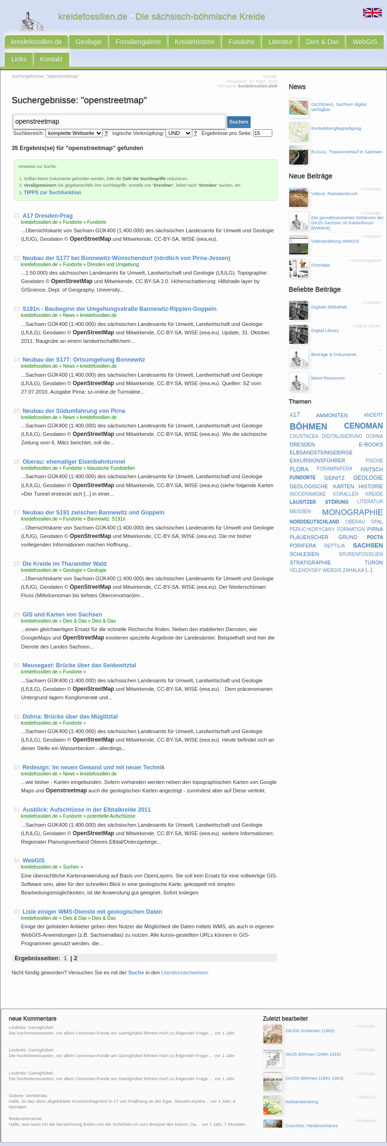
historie (371, 470)
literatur (370, 486)
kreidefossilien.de (30, 43)
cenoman (363, 410)
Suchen (238, 105)
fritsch (372, 453)
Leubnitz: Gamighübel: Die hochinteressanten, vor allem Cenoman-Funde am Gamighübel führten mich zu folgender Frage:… (111, 1012)
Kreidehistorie (157, 43)
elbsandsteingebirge (321, 437)
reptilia (334, 530)
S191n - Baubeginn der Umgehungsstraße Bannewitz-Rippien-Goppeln (120, 291)
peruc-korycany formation (327, 513)
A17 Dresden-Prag (48, 198)
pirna (375, 514)
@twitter (303, 1138)
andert (373, 399)
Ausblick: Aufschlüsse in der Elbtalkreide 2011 (87, 792)
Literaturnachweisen (184, 954)
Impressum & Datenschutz (85, 1138)
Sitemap (124, 1138)
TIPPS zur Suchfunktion (52, 174)
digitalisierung (342, 421)
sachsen (368, 530)
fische (374, 445)
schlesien (304, 539)
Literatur (226, 43)
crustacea (304, 421)
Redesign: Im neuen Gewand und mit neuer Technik (94, 750)
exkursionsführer (317, 445)
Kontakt (347, 43)
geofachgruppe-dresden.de (187, 1138)
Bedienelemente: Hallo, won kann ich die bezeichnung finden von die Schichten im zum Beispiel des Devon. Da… (105, 1103)
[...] (368, 555)
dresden (302, 428)
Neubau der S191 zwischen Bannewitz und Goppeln (94, 495)
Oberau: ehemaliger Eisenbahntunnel (74, 444)
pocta (375, 521)
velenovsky (305, 554)
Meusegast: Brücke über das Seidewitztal (79, 648)
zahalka (353, 554)
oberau (355, 506)
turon (373, 546)
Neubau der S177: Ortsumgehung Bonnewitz (84, 342)
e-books (371, 429)
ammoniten (332, 399)
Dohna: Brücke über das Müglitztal (70, 699)
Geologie (72, 43)
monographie (352, 496)
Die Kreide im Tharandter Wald (65, 546)
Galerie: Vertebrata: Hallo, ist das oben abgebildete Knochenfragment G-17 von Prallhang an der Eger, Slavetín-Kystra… (109, 1080)
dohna (374, 421)
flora (299, 453)
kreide (374, 478)
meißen (300, 496)
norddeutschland (315, 506)
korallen (345, 478)
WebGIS (294, 43)
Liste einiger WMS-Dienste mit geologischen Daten (92, 894)
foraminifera (335, 453)
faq (153, 1138)
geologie (368, 462)
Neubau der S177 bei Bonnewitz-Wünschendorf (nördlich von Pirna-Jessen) (126, 240)
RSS (32, 1138)
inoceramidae (308, 478)
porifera (303, 530)
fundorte (303, 462)
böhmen (308, 410)
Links (321, 43)
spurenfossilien (361, 538)
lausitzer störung (319, 486)
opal (377, 506)
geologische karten (322, 470)
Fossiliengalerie (112, 43)
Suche (136, 954)
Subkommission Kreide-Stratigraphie (254, 1138)
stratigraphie (310, 547)
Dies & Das (260, 43)
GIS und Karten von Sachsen (62, 597)
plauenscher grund (323, 521)
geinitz (334, 462)
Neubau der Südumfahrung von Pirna (74, 393)
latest (141, 1138)
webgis (332, 554)
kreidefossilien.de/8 (257, 71)
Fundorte (194, 43)
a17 (295, 399)
